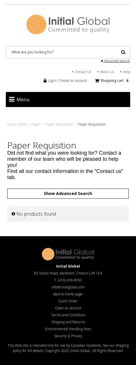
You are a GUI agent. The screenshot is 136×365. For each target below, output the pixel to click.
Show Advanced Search (68, 193)
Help (126, 71)
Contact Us (83, 71)
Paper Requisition (59, 124)
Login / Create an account (65, 80)
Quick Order (68, 301)
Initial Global (16, 124)
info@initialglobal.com (68, 287)
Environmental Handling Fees (68, 328)
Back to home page (68, 294)
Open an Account (68, 308)
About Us (107, 71)
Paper (36, 124)
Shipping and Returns (68, 321)
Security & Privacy (68, 335)
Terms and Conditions (68, 314)
